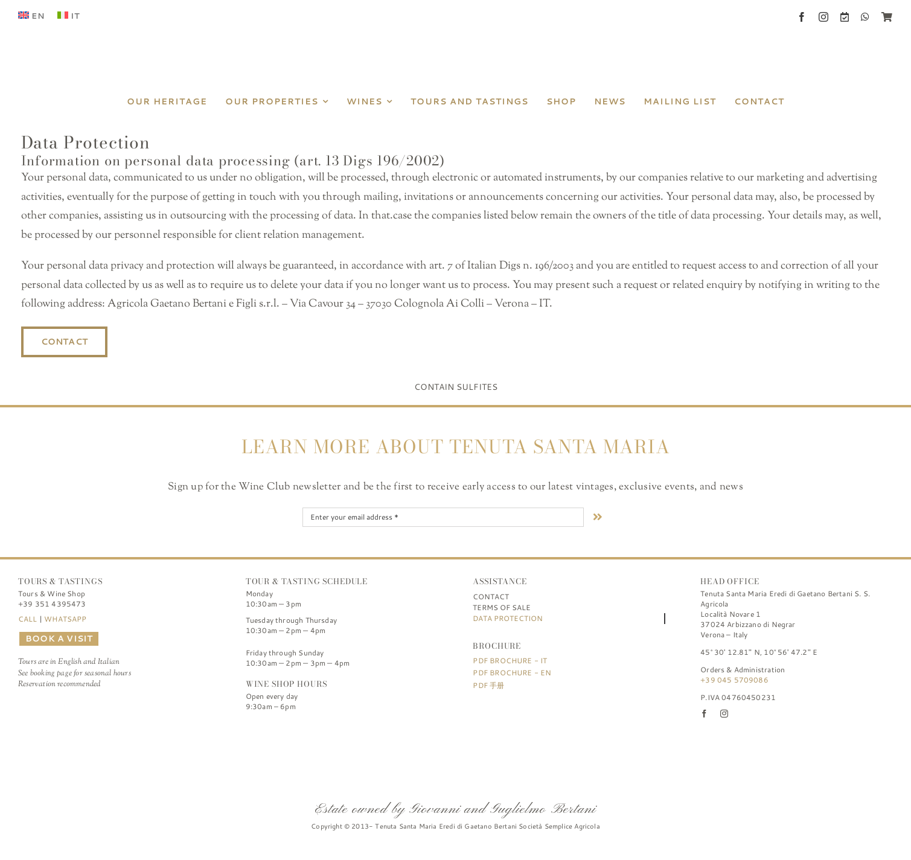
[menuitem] (31, 15)
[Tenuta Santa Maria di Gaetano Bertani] (455, 17)
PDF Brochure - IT (510, 660)
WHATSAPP (65, 619)
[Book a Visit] (844, 17)
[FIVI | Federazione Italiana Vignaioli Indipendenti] (455, 736)
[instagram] (823, 17)
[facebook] (802, 17)
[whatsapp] (865, 17)
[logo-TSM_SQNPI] (523, 736)
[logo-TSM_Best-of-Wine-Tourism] (387, 736)
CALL (27, 619)
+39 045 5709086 (734, 680)
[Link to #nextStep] (598, 516)
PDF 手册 (488, 685)
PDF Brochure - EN (512, 672)
